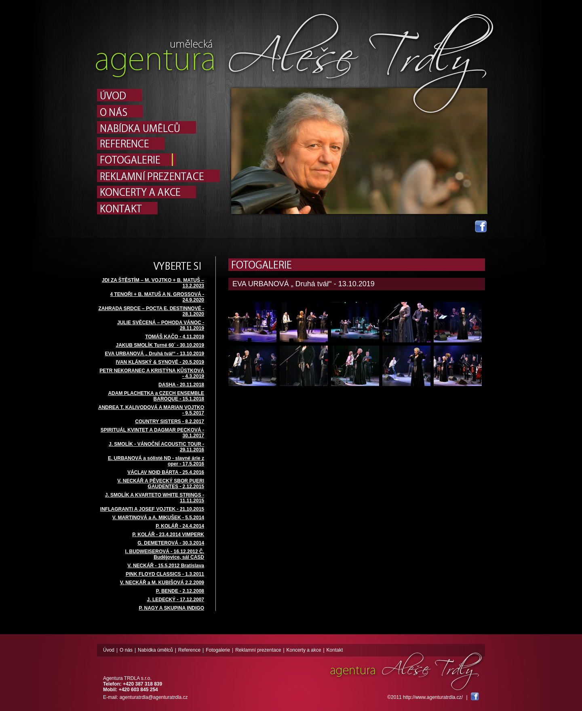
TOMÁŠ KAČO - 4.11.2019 (174, 337)
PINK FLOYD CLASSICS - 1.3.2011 (165, 574)
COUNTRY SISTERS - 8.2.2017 (169, 421)
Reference (189, 650)
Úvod (108, 650)
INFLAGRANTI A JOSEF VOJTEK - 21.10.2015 (152, 509)
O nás (126, 650)
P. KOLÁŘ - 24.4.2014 (180, 526)
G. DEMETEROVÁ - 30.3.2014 (170, 543)
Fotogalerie (218, 650)
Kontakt (335, 650)
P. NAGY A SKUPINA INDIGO (171, 608)
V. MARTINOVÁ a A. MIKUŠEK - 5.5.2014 (158, 517)
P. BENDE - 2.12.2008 (180, 591)
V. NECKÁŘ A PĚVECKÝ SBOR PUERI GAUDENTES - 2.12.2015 (160, 483)
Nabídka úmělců (155, 650)
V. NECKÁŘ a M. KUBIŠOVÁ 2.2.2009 (162, 582)
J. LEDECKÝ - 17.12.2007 (175, 599)
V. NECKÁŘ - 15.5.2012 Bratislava (165, 565)
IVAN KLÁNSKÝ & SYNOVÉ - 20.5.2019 (160, 362)
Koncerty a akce (304, 650)
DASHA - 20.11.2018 (181, 385)
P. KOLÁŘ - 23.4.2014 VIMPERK (168, 534)
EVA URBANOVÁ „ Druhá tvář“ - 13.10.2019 (154, 354)
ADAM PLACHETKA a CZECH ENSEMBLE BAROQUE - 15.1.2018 (156, 396)
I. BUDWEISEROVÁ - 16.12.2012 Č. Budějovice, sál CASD (164, 554)
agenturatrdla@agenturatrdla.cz (154, 697)
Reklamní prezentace (258, 650)
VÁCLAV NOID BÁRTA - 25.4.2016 (165, 472)
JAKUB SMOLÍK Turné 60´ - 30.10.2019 (160, 345)
